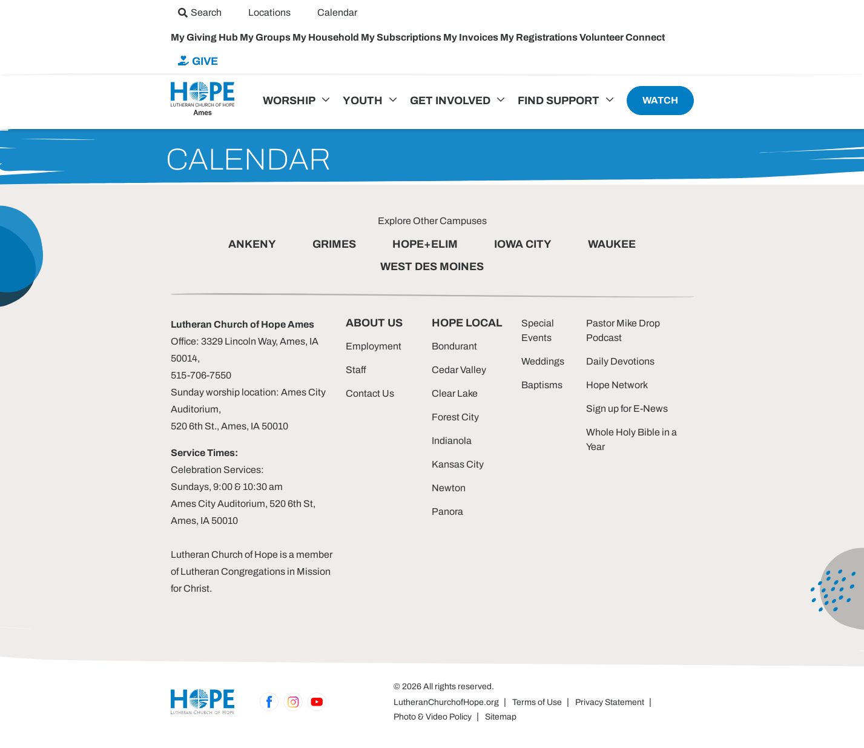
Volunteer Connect (622, 37)
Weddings (542, 361)
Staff (356, 370)
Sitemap (500, 716)
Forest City (455, 417)
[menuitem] (200, 12)
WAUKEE (612, 244)
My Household (326, 37)
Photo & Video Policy (433, 716)
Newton (449, 488)
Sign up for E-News (627, 408)
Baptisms (541, 385)
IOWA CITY (523, 244)
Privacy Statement (609, 702)
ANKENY (252, 244)
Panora (447, 511)
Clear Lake (455, 393)
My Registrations (539, 37)
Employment (373, 346)
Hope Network (617, 385)
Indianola (452, 440)
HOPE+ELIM (425, 244)
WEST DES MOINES (432, 266)
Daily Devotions (620, 361)
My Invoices (471, 37)
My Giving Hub (205, 37)
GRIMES (334, 244)
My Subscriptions (402, 37)
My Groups (266, 37)
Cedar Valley (459, 370)
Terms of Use (537, 702)
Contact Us (370, 393)
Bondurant (454, 346)
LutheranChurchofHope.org (446, 702)
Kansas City (458, 464)
